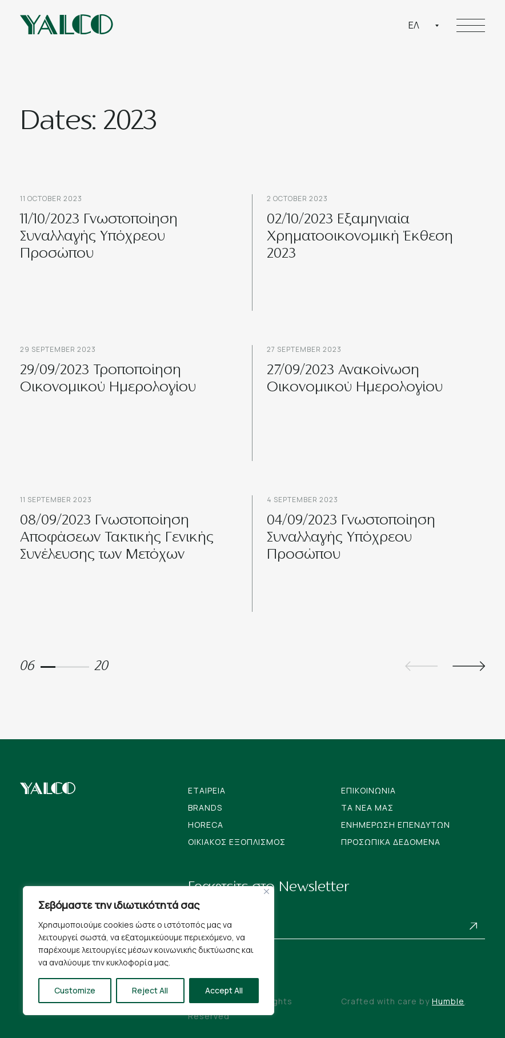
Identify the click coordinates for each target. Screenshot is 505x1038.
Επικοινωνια (368, 790)
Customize (74, 990)
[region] (148, 950)
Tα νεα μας (367, 807)
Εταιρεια (207, 790)
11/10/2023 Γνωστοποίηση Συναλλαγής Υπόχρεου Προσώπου (99, 237)
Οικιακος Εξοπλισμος (237, 841)
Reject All (150, 990)
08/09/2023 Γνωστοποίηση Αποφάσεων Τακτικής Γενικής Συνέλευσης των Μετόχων (117, 538)
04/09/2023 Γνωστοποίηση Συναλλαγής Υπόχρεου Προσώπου (351, 538)
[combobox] (423, 25)
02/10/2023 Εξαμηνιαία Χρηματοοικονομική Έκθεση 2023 (360, 237)
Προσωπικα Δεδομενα (390, 841)
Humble (448, 1001)
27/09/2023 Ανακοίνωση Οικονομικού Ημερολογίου (355, 379)
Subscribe (473, 925)
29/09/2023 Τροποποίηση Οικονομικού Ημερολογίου (108, 379)
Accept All (224, 990)
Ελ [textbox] (413, 25)
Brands (205, 807)
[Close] (266, 891)
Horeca (205, 824)
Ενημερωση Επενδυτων (395, 824)
